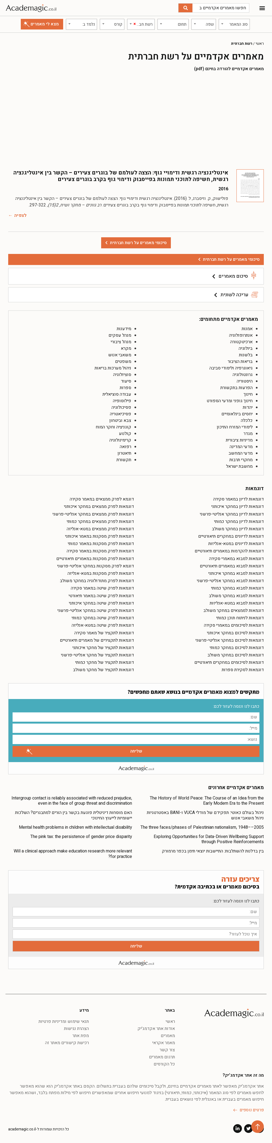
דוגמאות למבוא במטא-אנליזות (237, 603)
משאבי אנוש (119, 355)
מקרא (126, 348)
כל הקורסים (164, 1064)
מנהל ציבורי (121, 342)
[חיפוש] (185, 8)
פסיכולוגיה (121, 407)
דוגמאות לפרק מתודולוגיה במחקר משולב (97, 581)
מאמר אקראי (163, 1043)
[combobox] (234, 24)
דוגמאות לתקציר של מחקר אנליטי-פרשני (97, 655)
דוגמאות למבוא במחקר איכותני (236, 573)
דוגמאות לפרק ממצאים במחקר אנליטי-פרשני (93, 514)
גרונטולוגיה (243, 374)
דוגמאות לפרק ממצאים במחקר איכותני (99, 506)
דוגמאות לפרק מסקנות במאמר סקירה (100, 551)
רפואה (125, 446)
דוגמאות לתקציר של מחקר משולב (103, 670)
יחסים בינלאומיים (237, 414)
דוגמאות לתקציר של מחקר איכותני (103, 647)
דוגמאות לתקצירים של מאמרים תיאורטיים (97, 640)
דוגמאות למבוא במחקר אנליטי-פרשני (230, 581)
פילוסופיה (122, 401)
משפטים (123, 361)
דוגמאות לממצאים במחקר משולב (233, 610)
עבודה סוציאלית (117, 394)
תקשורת (123, 460)
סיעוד (126, 381)
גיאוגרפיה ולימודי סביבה (231, 368)
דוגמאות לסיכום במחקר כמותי (237, 647)
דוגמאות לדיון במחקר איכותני (237, 506)
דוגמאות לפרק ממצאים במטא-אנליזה (100, 529)
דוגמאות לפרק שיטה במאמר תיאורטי (101, 596)
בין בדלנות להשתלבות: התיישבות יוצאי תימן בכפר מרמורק (213, 851)
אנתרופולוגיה (241, 335)
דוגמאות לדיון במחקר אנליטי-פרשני (232, 514)
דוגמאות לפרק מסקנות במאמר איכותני (99, 536)
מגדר (248, 433)
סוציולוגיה (122, 374)
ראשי (260, 43)
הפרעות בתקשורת (236, 387)
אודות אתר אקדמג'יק (156, 1028)
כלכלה (247, 420)
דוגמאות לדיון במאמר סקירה (238, 499)
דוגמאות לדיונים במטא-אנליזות (236, 543)
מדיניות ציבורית (239, 440)
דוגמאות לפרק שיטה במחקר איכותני (101, 603)
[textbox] (234, 24)
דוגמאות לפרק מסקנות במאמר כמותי (101, 543)
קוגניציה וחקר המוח (113, 427)
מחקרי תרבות (241, 460)
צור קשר (167, 1050)
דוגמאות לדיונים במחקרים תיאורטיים (231, 536)
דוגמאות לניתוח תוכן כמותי (240, 618)
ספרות (125, 387)
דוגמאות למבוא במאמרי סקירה (236, 558)
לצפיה (20, 215)
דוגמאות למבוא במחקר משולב (236, 596)
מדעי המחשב (241, 453)
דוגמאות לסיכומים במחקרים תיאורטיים (229, 662)
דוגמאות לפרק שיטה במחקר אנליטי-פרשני (95, 610)
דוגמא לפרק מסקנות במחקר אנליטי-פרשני (95, 566)
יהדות (248, 407)
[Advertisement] (136, 120)
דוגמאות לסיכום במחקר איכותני (235, 633)
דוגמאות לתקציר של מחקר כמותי (104, 662)
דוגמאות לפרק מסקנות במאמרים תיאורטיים (95, 558)
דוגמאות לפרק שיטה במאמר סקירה (102, 588)
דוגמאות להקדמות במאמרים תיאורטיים (229, 551)
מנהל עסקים (120, 335)
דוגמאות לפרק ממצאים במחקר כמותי (100, 521)
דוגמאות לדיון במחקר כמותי (239, 521)
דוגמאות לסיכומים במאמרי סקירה (234, 625)
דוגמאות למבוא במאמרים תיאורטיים (232, 566)
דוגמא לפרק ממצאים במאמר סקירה (102, 499)
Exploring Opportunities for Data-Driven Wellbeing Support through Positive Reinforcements (209, 839)
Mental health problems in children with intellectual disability (75, 827)
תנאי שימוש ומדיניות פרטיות (64, 1021)
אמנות (247, 328)
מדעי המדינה (241, 446)
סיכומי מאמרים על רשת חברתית (231, 259)
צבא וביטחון (120, 420)
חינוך (248, 394)
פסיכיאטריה (120, 414)
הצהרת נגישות (76, 1028)
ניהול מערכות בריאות (113, 368)
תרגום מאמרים (162, 1057)
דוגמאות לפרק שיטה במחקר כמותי (103, 618)
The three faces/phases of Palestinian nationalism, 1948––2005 (202, 827)
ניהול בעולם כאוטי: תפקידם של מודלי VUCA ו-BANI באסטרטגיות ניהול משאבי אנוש (205, 815)
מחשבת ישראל (239, 466)
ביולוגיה (246, 348)
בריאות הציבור (240, 361)
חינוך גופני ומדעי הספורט (230, 401)
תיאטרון (124, 453)
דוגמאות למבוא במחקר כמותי (237, 588)
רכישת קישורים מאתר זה (67, 1043)
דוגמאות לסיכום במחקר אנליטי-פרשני (229, 640)
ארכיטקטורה (241, 342)
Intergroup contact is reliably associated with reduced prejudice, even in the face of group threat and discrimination (71, 801)
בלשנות (246, 355)
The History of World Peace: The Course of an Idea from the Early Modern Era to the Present (207, 801)
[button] (262, 8)
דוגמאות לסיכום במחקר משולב (235, 655)
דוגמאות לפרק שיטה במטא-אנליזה (103, 625)
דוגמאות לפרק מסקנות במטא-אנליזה (101, 573)
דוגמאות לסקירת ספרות (243, 670)
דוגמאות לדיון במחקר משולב (238, 529)
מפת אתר (80, 1035)
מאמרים (168, 1035)
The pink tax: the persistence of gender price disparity (81, 836)
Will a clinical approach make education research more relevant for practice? (73, 854)
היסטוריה (245, 381)
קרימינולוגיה (120, 440)
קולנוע (125, 433)
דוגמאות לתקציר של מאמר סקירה (104, 633)
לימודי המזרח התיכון (235, 427)
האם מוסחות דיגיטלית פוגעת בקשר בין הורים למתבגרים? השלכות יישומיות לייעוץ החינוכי (73, 815)
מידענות (124, 328)
